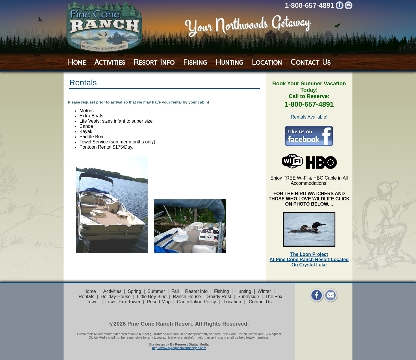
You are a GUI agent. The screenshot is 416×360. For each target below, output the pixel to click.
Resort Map (159, 301)
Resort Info (154, 62)
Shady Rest (219, 296)
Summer (156, 291)
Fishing (195, 62)
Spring (134, 291)
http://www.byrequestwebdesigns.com (179, 348)
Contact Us (310, 62)
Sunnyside (248, 296)
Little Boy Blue (151, 296)
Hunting (229, 62)
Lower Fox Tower (122, 301)
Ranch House (187, 296)
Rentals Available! (309, 117)
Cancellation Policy (196, 301)
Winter (264, 291)
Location (267, 62)
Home (77, 62)
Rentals (86, 296)
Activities (109, 62)
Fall (175, 291)
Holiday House (116, 296)
